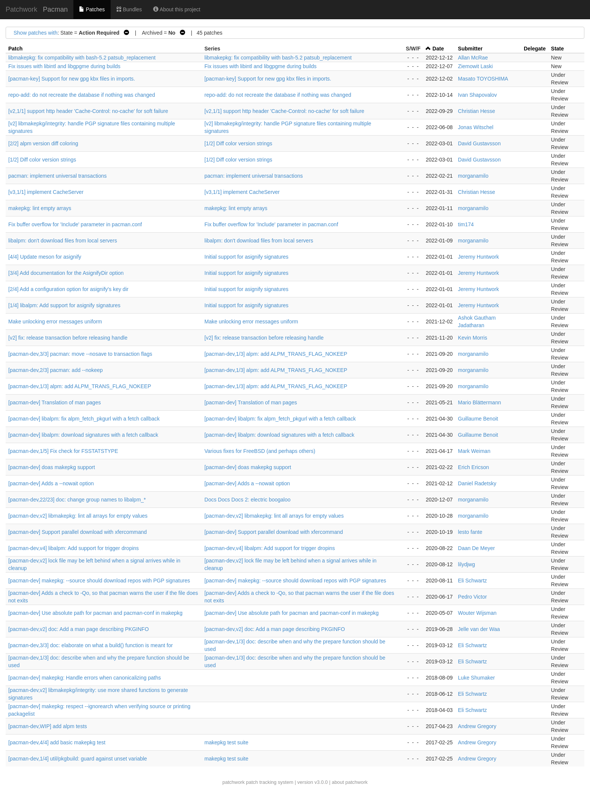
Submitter (470, 49)
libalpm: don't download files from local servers (62, 241)
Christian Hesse (476, 111)
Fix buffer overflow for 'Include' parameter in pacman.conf (75, 224)
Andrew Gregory (477, 726)
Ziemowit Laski (475, 66)
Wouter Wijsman (477, 613)
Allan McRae (473, 58)
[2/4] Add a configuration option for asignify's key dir (68, 289)
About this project (176, 9)
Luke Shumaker (476, 678)
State (557, 49)
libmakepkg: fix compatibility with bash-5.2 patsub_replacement (81, 58)
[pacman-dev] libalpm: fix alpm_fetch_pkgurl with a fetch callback (84, 419)
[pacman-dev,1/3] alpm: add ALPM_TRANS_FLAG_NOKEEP (275, 354)
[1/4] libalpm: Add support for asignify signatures (64, 305)
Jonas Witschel (475, 127)
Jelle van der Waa (479, 629)
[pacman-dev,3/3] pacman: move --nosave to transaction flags (80, 354)
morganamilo (473, 176)
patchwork (233, 782)
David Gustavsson (479, 143)
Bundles (129, 9)
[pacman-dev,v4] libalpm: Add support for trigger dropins (73, 548)
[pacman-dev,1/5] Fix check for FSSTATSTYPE (63, 451)
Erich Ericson (473, 467)
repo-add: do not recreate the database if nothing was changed (81, 95)
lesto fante (470, 532)
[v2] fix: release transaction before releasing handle (68, 338)
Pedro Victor (472, 597)
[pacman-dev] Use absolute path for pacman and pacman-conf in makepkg (95, 613)
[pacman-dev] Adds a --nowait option (51, 483)
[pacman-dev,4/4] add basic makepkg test (56, 742)
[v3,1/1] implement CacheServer (46, 192)
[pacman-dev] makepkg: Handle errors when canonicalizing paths (84, 678)
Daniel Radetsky (477, 483)
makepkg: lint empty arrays (39, 208)
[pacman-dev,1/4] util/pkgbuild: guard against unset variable (77, 759)
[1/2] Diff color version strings (238, 143)
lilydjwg (466, 564)
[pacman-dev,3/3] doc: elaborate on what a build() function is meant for (90, 645)
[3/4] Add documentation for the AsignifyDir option (66, 273)
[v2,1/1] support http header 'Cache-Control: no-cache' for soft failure (88, 111)
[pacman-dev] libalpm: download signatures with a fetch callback (83, 435)
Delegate (535, 49)
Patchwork (21, 9)
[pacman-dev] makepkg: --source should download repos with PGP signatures (99, 581)
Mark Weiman (474, 451)
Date (438, 49)
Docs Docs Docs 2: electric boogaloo (247, 500)
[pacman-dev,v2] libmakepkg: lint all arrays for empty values (78, 516)
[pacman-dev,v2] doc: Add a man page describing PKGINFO (78, 629)
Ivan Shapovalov (477, 95)
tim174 (466, 224)
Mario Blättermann (479, 402)
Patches (92, 9)
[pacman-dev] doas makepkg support (51, 467)
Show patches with (36, 33)
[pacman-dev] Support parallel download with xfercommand (77, 532)
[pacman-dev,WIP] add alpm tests (47, 726)
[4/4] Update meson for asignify (44, 257)
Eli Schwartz (472, 581)
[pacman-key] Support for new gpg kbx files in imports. (71, 79)
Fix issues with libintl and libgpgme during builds (64, 66)
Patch (15, 49)
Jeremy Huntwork (478, 257)
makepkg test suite (226, 742)
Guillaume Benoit (478, 419)
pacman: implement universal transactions (57, 176)
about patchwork (350, 782)
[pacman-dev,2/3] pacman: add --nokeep (55, 370)
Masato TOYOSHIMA (483, 79)
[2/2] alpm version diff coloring (43, 143)
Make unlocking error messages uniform (55, 322)
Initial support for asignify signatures (246, 257)
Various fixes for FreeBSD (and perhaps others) (259, 451)
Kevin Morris (472, 338)
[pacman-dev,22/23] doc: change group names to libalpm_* (77, 500)
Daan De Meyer (476, 548)
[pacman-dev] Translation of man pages (54, 402)
